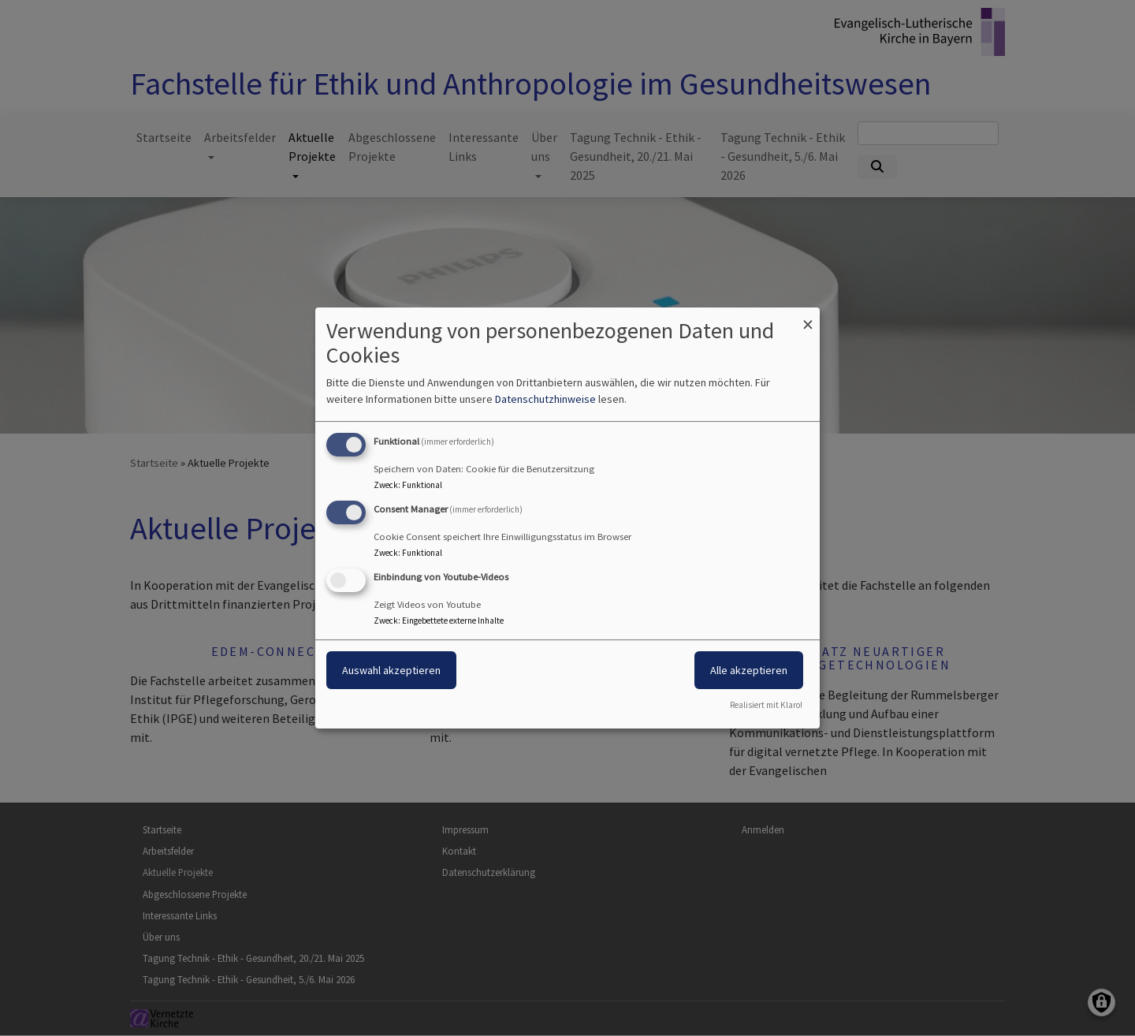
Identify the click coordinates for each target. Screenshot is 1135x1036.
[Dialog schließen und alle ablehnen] (808, 317)
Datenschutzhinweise (545, 399)
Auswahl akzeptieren (391, 670)
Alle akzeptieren (748, 670)
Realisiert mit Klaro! (766, 704)
